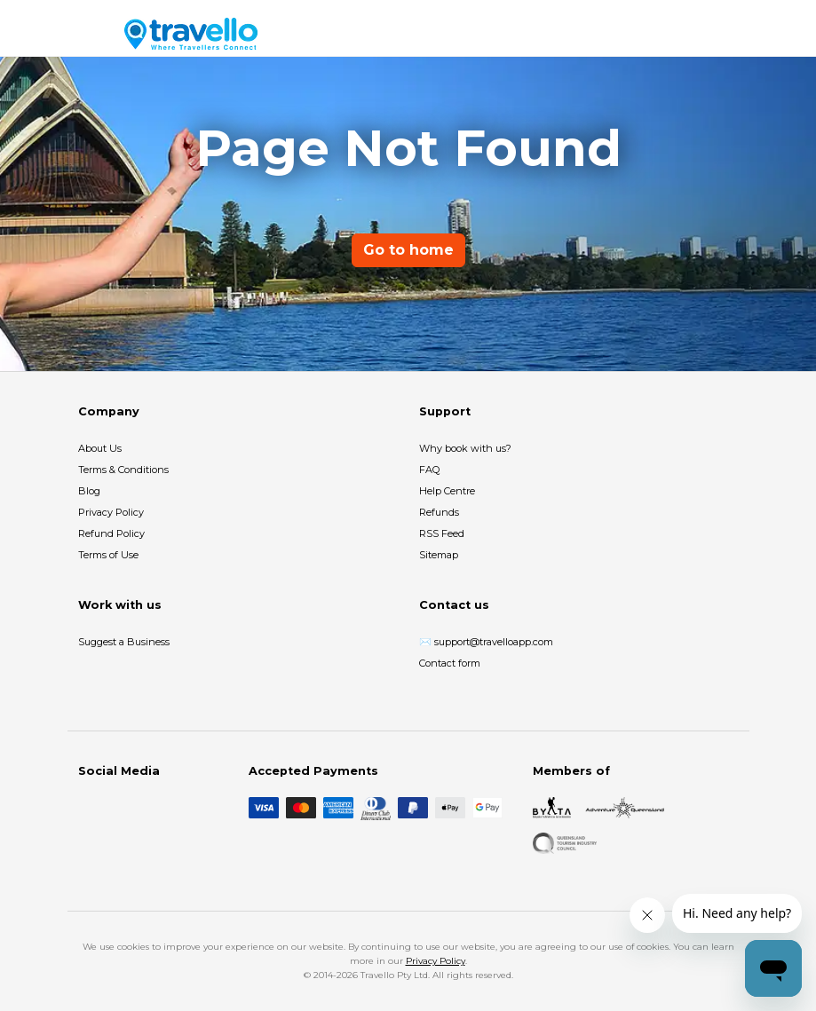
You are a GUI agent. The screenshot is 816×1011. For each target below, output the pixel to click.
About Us (100, 448)
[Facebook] (88, 807)
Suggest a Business (124, 642)
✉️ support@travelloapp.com (486, 642)
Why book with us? (465, 448)
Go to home (408, 249)
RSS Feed (441, 533)
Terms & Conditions (123, 469)
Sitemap (438, 555)
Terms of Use (108, 555)
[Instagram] (117, 807)
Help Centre (447, 491)
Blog (89, 491)
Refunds (439, 512)
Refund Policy (111, 533)
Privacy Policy (111, 512)
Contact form (449, 663)
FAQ (429, 469)
